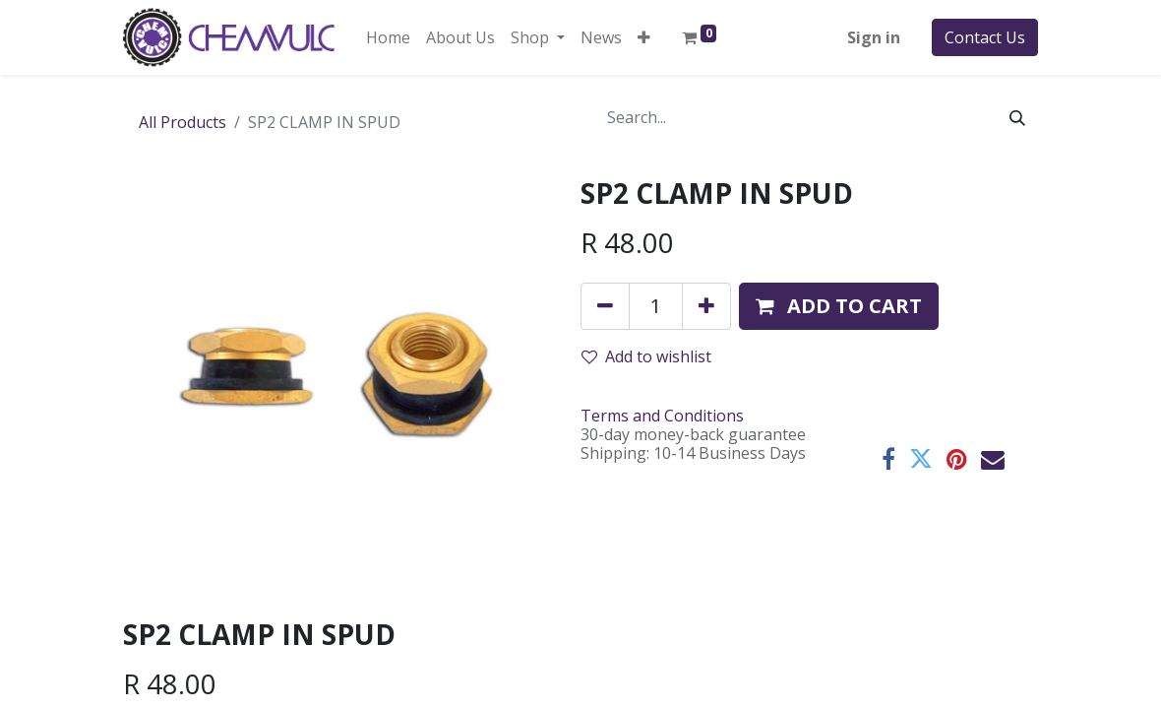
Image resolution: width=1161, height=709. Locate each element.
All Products (182, 122)
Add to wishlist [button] (646, 356)
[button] (644, 37)
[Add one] (706, 306)
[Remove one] (605, 306)
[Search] (1017, 117)
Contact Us (985, 37)
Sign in (873, 37)
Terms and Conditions (662, 415)
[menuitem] (388, 37)
